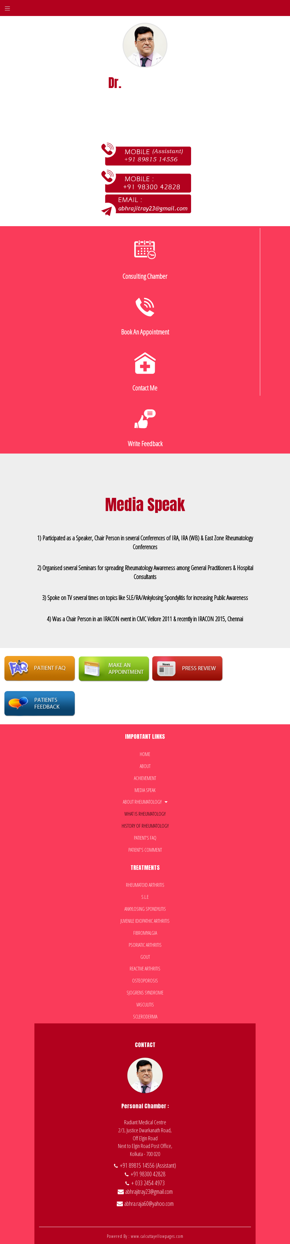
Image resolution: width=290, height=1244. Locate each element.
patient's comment (145, 848)
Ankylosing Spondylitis (145, 907)
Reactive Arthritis (145, 967)
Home (145, 752)
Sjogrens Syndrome (145, 991)
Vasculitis (145, 1003)
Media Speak (145, 788)
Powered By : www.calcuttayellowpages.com (145, 1235)
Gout (145, 955)
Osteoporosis (145, 979)
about (145, 764)
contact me (144, 371)
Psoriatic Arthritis (145, 943)
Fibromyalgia (145, 931)
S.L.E (145, 895)
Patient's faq (145, 836)
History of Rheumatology (145, 824)
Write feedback (145, 426)
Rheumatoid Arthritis (145, 883)
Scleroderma (145, 1015)
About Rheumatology (145, 800)
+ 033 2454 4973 (148, 1181)
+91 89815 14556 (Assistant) (148, 1164)
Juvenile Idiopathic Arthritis (145, 919)
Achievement (145, 776)
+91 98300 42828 (148, 1172)
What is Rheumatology (145, 812)
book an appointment (145, 315)
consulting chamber (145, 259)
